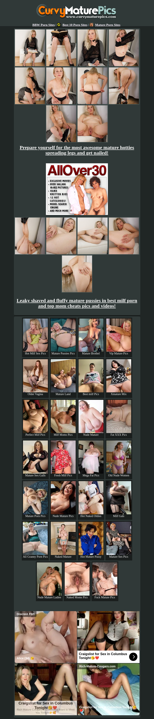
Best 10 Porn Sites (72, 25)
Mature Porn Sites (105, 25)
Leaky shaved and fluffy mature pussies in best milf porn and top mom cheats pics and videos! (77, 303)
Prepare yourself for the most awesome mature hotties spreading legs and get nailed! (77, 150)
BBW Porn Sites (43, 25)
